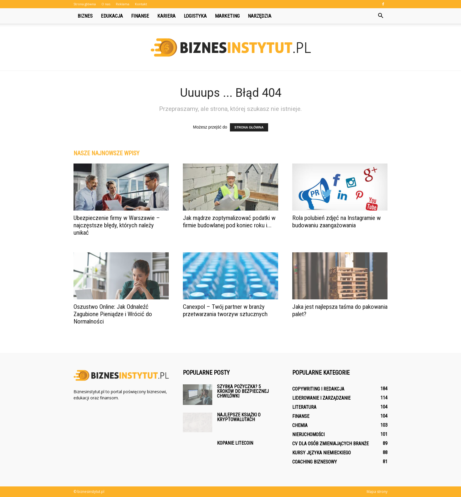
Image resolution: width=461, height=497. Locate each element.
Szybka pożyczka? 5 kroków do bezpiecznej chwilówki (243, 391)
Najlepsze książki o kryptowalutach (238, 417)
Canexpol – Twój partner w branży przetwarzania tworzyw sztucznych (225, 310)
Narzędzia (259, 16)
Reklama (122, 4)
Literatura (304, 407)
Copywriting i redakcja (318, 389)
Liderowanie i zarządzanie (321, 398)
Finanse (140, 16)
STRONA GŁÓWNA (248, 127)
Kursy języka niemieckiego (321, 453)
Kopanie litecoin (235, 443)
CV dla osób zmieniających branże (330, 443)
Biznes (85, 16)
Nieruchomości (308, 434)
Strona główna (85, 4)
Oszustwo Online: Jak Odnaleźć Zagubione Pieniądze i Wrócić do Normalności (113, 314)
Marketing (227, 16)
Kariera (166, 16)
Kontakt (141, 4)
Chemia (300, 425)
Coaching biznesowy (314, 462)
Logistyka (195, 16)
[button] (380, 16)
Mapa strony (377, 491)
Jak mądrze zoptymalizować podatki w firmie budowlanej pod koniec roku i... (229, 221)
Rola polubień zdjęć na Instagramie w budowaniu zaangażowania (336, 221)
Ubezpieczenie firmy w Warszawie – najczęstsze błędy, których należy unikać (117, 225)
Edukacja (112, 16)
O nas (105, 4)
